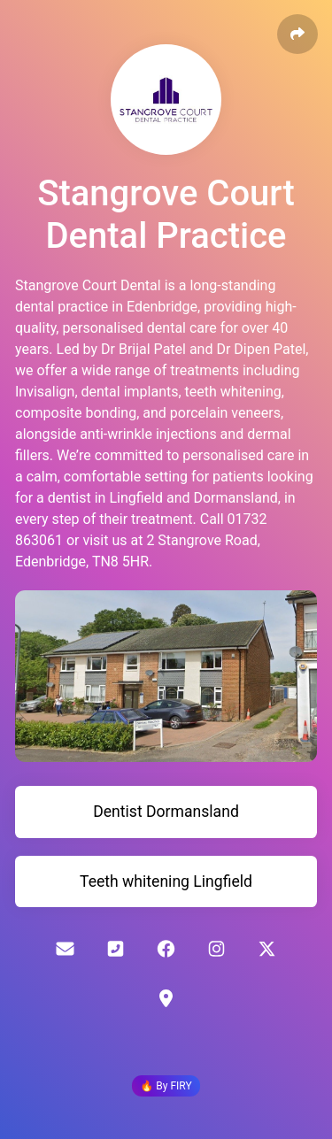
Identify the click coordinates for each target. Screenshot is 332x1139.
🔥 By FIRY (165, 1086)
